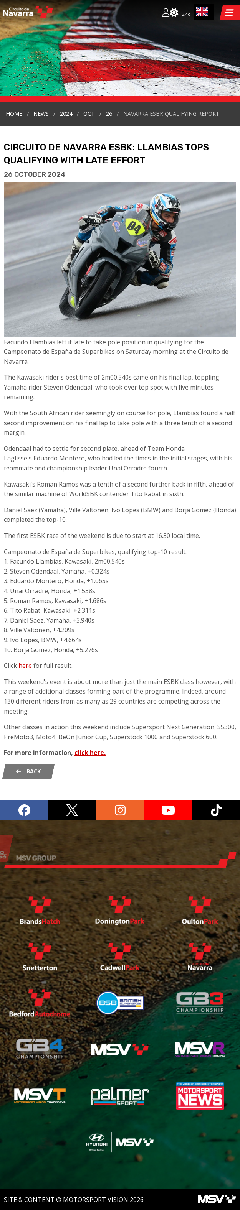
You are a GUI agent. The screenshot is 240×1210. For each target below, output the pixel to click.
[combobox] (204, 12)
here (25, 665)
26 (109, 113)
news (41, 113)
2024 (66, 113)
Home (14, 113)
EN (202, 12)
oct (89, 113)
